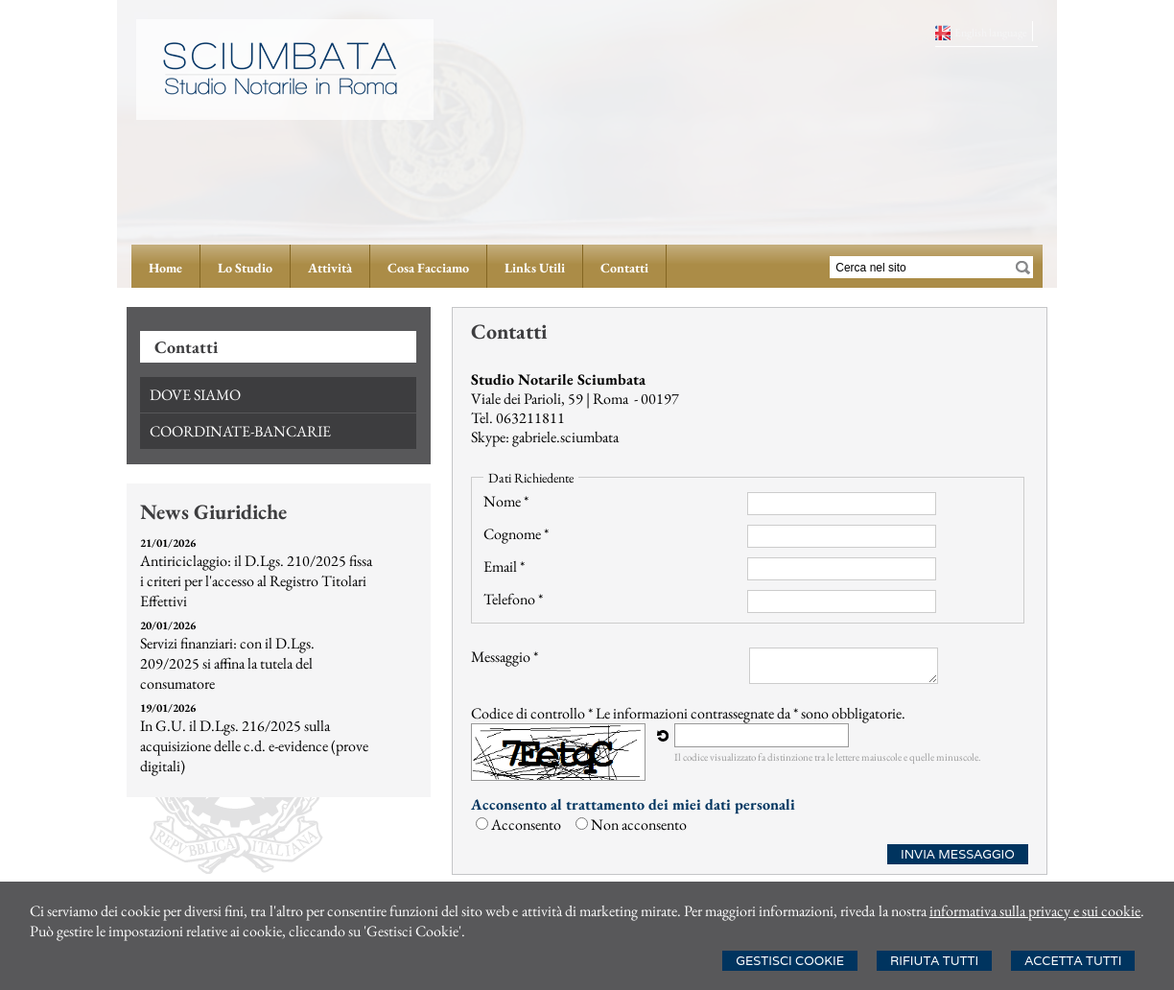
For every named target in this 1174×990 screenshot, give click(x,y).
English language (990, 32)
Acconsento (526, 824)
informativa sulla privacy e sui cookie (1035, 911)
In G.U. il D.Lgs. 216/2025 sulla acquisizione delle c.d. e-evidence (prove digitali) (254, 746)
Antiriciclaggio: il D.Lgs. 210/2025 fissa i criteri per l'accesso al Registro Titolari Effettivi (256, 581)
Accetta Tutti (1072, 961)
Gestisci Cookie (790, 961)
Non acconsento (639, 824)
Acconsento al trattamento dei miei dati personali (633, 804)
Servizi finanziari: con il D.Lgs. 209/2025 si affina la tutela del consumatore (227, 663)
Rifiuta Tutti (934, 961)
